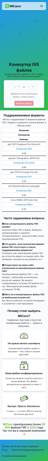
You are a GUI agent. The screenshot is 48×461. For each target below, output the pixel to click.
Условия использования (14, 456)
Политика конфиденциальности (28, 450)
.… (15, 86)
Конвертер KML (24, 190)
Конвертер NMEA (24, 204)
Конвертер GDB (24, 149)
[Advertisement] (24, 36)
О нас (5, 450)
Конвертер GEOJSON (24, 162)
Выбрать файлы (24, 103)
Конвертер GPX (24, 176)
